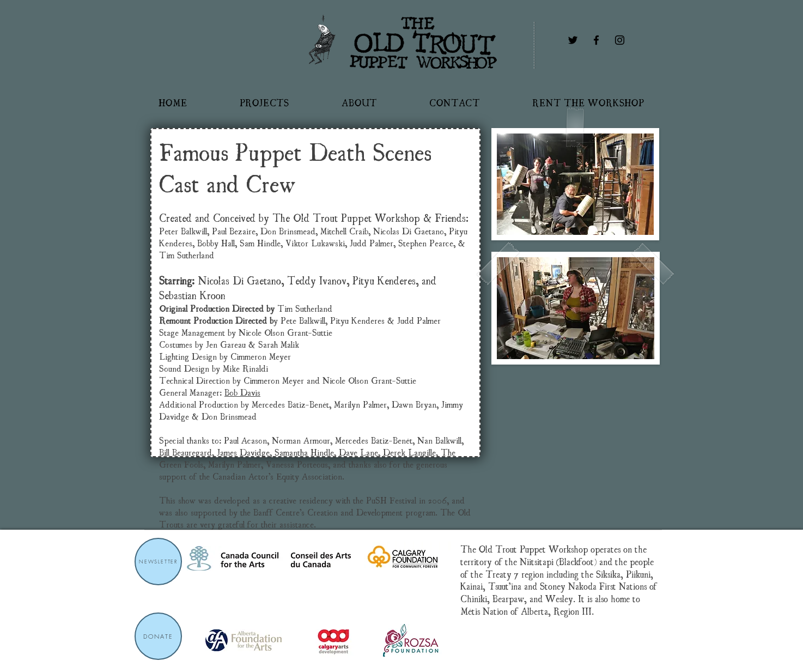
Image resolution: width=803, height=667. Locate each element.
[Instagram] (619, 40)
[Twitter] (573, 40)
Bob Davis (242, 391)
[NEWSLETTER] (158, 561)
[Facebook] (596, 40)
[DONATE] (158, 636)
